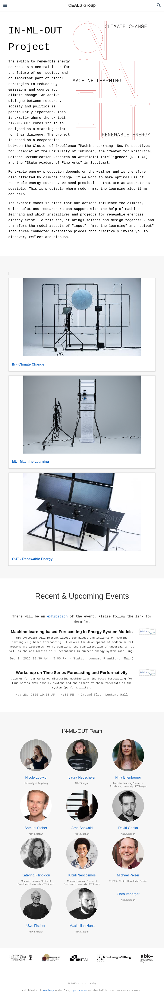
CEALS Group (82, 5)
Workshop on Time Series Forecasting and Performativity (72, 672)
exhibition (57, 617)
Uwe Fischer (35, 926)
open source (79, 990)
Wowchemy (48, 990)
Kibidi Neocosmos (82, 875)
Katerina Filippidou (36, 875)
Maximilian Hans (81, 926)
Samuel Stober (36, 828)
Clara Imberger (128, 894)
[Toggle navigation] (5, 5)
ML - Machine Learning (30, 461)
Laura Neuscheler (82, 777)
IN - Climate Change (28, 364)
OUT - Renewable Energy (32, 559)
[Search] (159, 5)
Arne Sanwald (82, 828)
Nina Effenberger (128, 777)
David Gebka (128, 828)
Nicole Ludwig (36, 777)
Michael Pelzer (128, 875)
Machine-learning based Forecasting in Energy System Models (72, 631)
